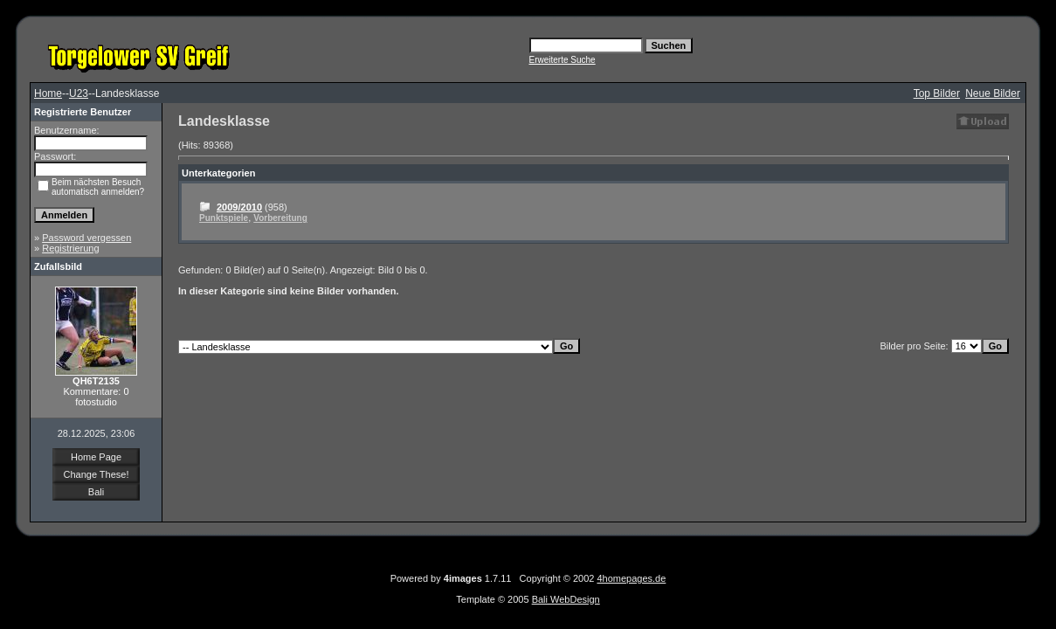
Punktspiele (223, 218)
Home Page (96, 457)
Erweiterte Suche (562, 60)
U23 (78, 93)
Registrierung (70, 248)
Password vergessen (86, 237)
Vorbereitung (280, 218)
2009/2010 (239, 207)
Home (48, 93)
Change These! (95, 474)
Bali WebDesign (566, 599)
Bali (96, 492)
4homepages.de (631, 578)
